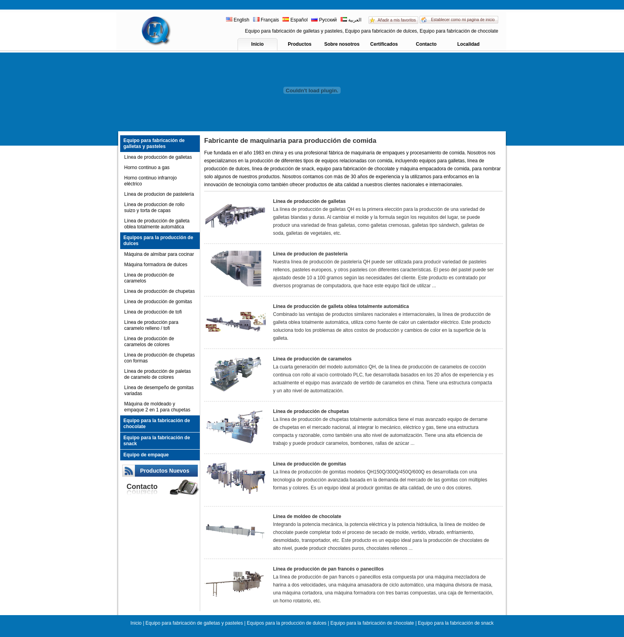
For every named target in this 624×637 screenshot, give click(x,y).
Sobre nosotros (342, 44)
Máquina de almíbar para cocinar (159, 254)
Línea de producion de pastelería (159, 194)
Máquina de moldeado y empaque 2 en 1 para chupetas (157, 407)
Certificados (384, 44)
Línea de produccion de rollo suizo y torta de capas (154, 207)
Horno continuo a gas (147, 167)
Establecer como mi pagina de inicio (463, 20)
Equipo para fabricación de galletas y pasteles (154, 143)
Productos (299, 44)
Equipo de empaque (146, 455)
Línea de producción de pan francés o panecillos (328, 569)
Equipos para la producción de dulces (158, 240)
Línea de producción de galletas (158, 157)
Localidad (468, 44)
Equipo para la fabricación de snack (156, 440)
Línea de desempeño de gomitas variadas (159, 390)
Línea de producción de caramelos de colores (149, 341)
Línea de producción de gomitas (158, 301)
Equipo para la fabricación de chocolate (156, 423)
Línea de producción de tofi (153, 312)
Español (295, 20)
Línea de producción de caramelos (149, 278)
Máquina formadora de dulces (155, 264)
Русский (324, 20)
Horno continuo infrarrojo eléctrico (150, 181)
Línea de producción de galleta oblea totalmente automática (156, 224)
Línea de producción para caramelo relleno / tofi (151, 325)
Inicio (257, 44)
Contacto (426, 44)
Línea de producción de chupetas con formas (159, 358)
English (238, 20)
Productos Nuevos (164, 471)
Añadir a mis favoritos (397, 20)
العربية (351, 20)
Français (266, 20)
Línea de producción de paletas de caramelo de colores (157, 374)
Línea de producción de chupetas (159, 291)
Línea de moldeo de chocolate (307, 516)
